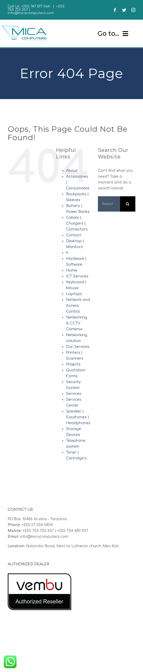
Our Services (77, 347)
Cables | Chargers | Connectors (77, 223)
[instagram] (133, 10)
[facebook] (115, 10)
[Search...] (109, 204)
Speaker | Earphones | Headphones (78, 417)
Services (73, 394)
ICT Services (77, 276)
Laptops (74, 294)
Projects (73, 364)
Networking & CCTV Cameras (76, 323)
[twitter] (124, 10)
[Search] (127, 204)
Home (71, 270)
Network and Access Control (78, 305)
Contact (73, 235)
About (71, 171)
